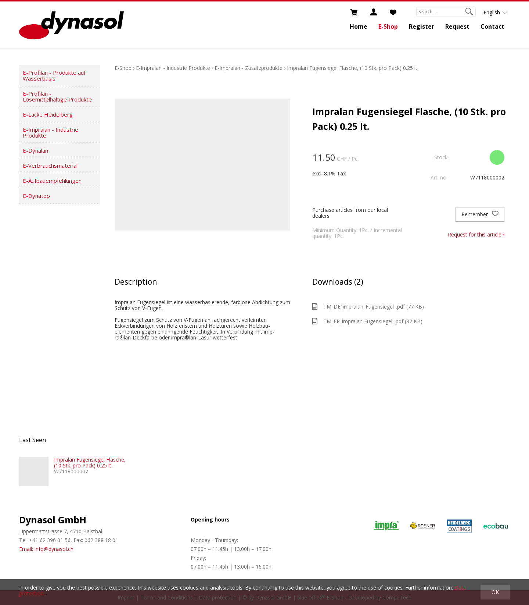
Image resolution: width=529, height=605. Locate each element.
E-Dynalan (35, 150)
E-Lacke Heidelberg (48, 114)
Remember (480, 214)
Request (457, 26)
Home (358, 26)
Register (421, 26)
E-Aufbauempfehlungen (52, 180)
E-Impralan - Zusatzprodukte (249, 67)
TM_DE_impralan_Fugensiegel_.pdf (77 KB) (368, 306)
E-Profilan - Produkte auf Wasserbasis (54, 75)
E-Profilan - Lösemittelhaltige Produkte (57, 96)
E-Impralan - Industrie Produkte (50, 132)
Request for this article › (476, 234)
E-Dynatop (36, 195)
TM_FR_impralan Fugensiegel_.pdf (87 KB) (367, 321)
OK (495, 591)
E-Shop (388, 26)
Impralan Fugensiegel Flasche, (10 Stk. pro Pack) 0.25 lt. (352, 67)
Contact (492, 26)
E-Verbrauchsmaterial (50, 165)
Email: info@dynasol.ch (46, 548)
